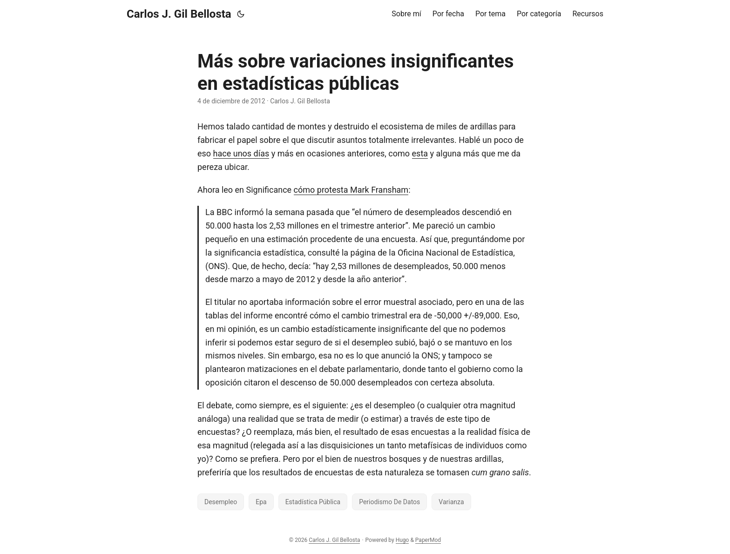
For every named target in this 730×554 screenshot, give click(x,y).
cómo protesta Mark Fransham (351, 190)
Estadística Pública (313, 502)
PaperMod (428, 540)
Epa (261, 502)
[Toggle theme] (240, 14)
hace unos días (241, 153)
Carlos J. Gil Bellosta (179, 13)
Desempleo (220, 502)
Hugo (402, 540)
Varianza (451, 502)
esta (420, 153)
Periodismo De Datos (389, 502)
